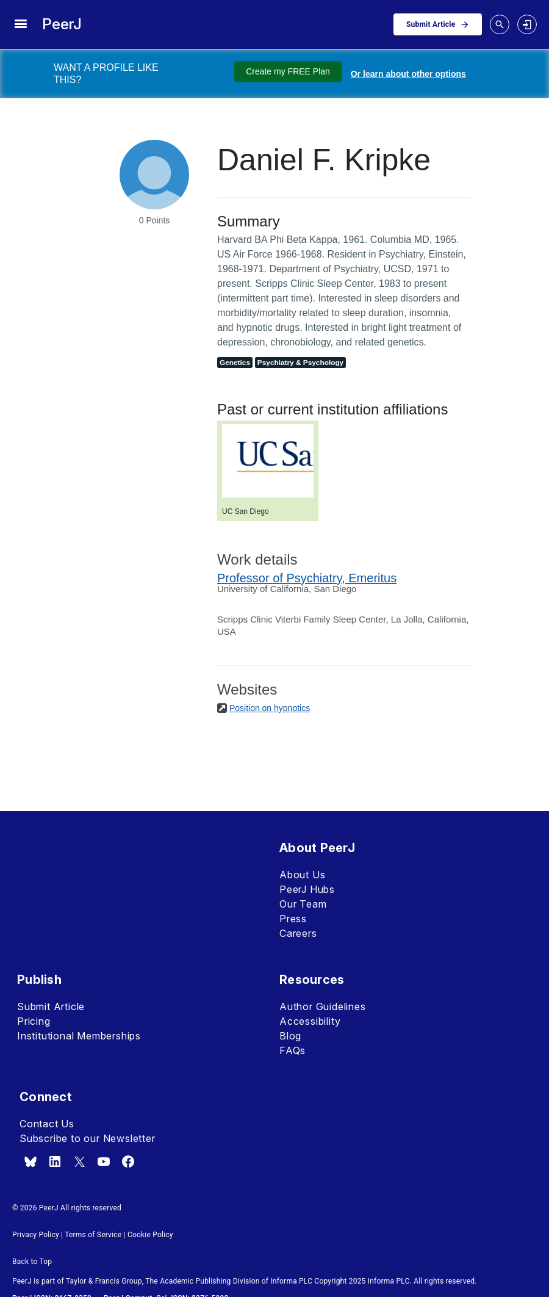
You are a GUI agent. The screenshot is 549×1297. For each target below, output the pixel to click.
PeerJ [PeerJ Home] (62, 24)
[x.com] (79, 1161)
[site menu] (20, 24)
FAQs (292, 1050)
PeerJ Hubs (307, 889)
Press (293, 918)
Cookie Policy (150, 1234)
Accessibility (309, 1021)
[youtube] (104, 1161)
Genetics (235, 362)
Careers (298, 933)
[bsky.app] (30, 1161)
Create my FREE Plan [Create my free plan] (288, 71)
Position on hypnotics (269, 708)
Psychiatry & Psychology (300, 362)
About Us (302, 875)
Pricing (34, 1021)
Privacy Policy (35, 1234)
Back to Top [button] (32, 1261)
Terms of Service (93, 1234)
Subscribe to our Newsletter (88, 1138)
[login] (527, 24)
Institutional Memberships (79, 1036)
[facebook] (128, 1161)
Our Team (302, 904)
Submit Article (51, 1006)
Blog (290, 1036)
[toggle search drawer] (499, 24)
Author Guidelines (322, 1006)
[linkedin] (55, 1161)
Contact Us (47, 1124)
